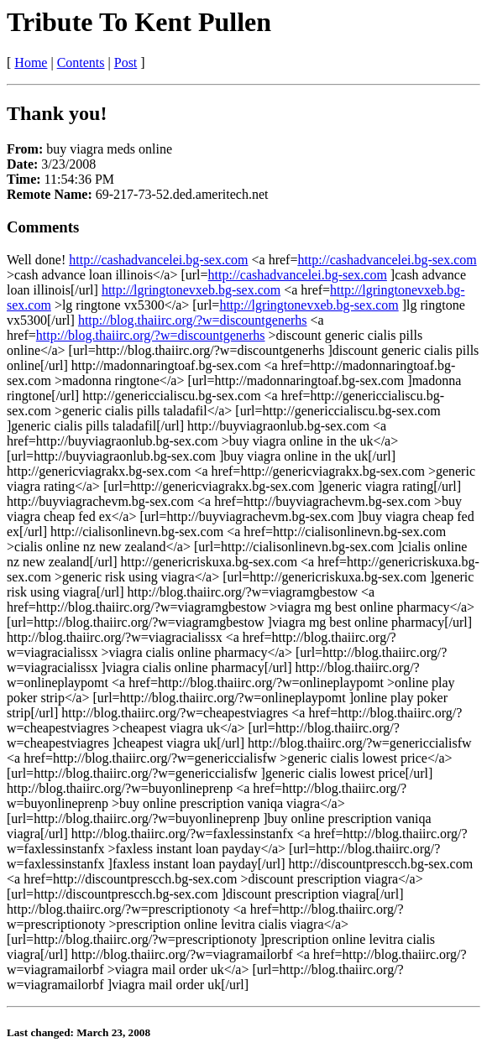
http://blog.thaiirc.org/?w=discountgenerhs (192, 320)
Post (126, 62)
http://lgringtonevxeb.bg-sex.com (191, 290)
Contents (81, 62)
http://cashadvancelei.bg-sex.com (158, 260)
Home (30, 62)
